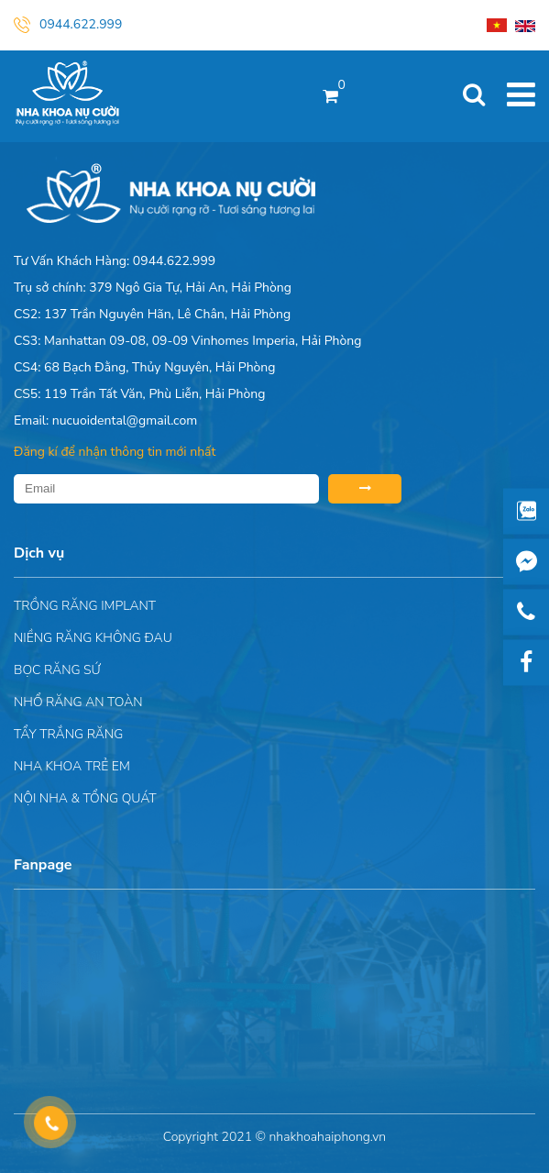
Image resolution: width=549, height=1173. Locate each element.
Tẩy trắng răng (68, 734)
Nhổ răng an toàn (78, 702)
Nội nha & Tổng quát (85, 798)
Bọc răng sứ (57, 670)
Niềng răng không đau (93, 638)
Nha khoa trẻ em (72, 766)
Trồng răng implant (85, 605)
